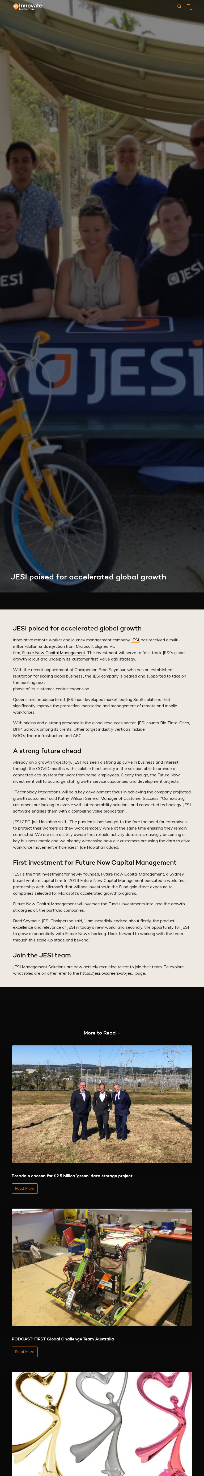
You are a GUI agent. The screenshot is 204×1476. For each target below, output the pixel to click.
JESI (135, 639)
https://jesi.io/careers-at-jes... (107, 973)
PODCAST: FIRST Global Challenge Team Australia (63, 1339)
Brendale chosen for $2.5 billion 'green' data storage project (72, 1175)
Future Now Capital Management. (54, 652)
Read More (24, 1188)
